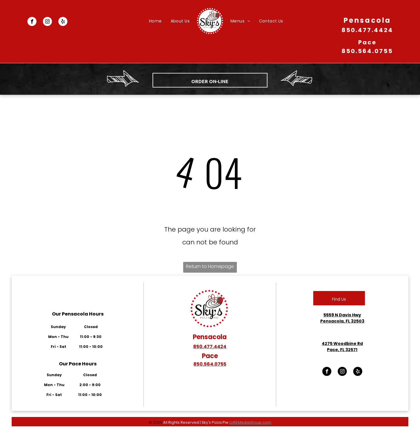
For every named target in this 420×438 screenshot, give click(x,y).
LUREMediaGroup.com (250, 422)
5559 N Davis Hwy (342, 315)
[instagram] (47, 22)
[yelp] (62, 22)
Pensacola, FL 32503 (342, 321)
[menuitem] (155, 21)
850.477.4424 (367, 30)
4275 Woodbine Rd (342, 343)
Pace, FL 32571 (342, 350)
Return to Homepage (210, 266)
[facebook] (31, 22)
